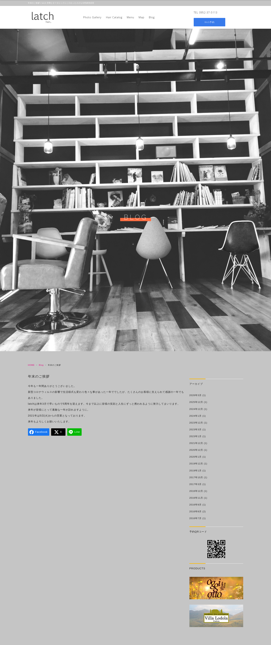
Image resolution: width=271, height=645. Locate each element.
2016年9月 (195, 504)
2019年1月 (195, 470)
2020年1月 (195, 456)
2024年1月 (195, 416)
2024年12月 (196, 409)
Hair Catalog (114, 17)
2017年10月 (196, 477)
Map (141, 17)
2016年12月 (196, 491)
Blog (152, 17)
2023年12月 (196, 422)
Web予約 (209, 22)
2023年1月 (195, 436)
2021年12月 (196, 443)
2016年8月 (195, 511)
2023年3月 (195, 429)
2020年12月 (196, 450)
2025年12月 (196, 402)
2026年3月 (195, 395)
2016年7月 (195, 518)
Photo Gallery (92, 17)
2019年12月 (196, 463)
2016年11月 (196, 497)
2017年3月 (195, 484)
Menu (130, 17)
